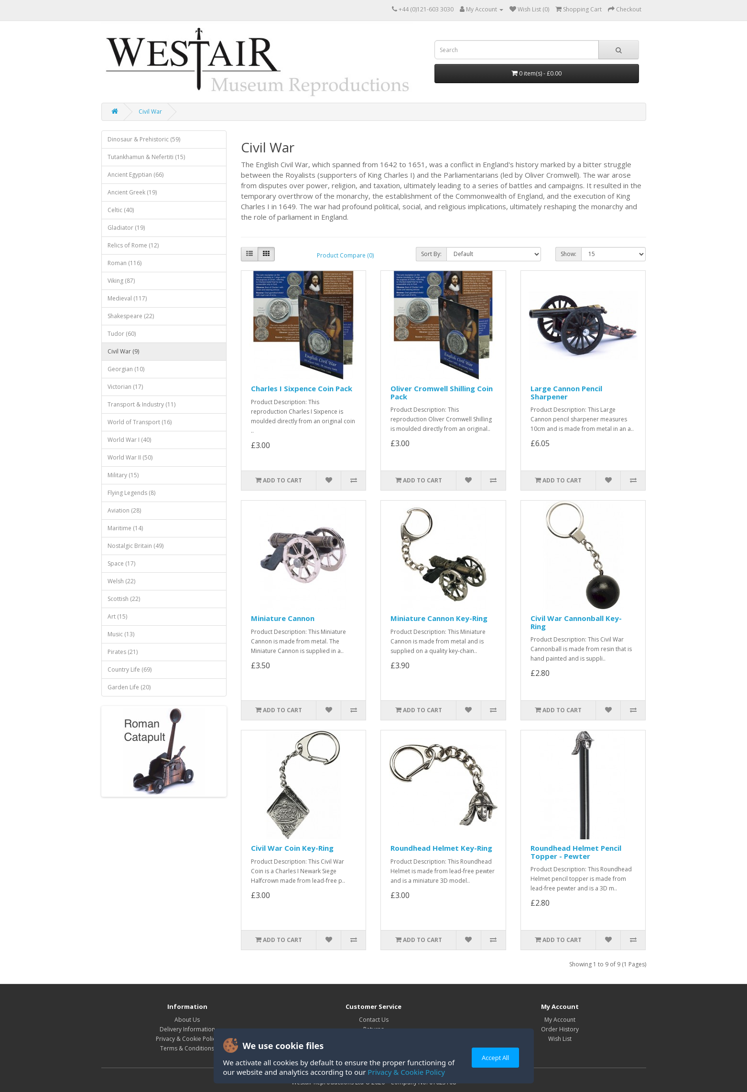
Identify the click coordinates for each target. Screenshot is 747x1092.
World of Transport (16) (140, 422)
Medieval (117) (127, 298)
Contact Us (374, 1020)
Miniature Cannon (282, 618)
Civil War (150, 111)
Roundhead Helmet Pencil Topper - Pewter (575, 852)
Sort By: (431, 254)
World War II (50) (130, 457)
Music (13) (121, 634)
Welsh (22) (121, 581)
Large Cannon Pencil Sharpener (566, 392)
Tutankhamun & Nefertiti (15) (146, 157)
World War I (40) (129, 440)
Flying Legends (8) (131, 493)
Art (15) (117, 616)
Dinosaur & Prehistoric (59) (144, 139)
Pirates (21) (123, 652)
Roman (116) (124, 263)
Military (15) (123, 475)
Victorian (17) (125, 387)
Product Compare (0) (345, 255)
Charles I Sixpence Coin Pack (301, 388)
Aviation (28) (124, 510)
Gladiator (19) (126, 228)
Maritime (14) (125, 528)
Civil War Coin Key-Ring (292, 848)
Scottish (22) (124, 599)
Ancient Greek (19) (132, 192)
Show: (568, 254)
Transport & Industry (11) (141, 404)
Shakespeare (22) (131, 316)
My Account (559, 1020)
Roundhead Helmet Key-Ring (441, 848)
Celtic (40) (121, 210)
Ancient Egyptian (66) (135, 175)
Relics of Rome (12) (133, 245)
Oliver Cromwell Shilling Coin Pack (441, 392)
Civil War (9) (123, 351)
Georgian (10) (126, 369)
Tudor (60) (122, 334)
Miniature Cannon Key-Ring (438, 618)
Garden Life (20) (129, 687)
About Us (187, 1020)
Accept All (495, 1057)
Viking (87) (121, 281)
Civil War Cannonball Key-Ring (576, 622)
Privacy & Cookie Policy (406, 1072)
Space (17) (121, 563)
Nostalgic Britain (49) (135, 546)
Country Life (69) (130, 669)
